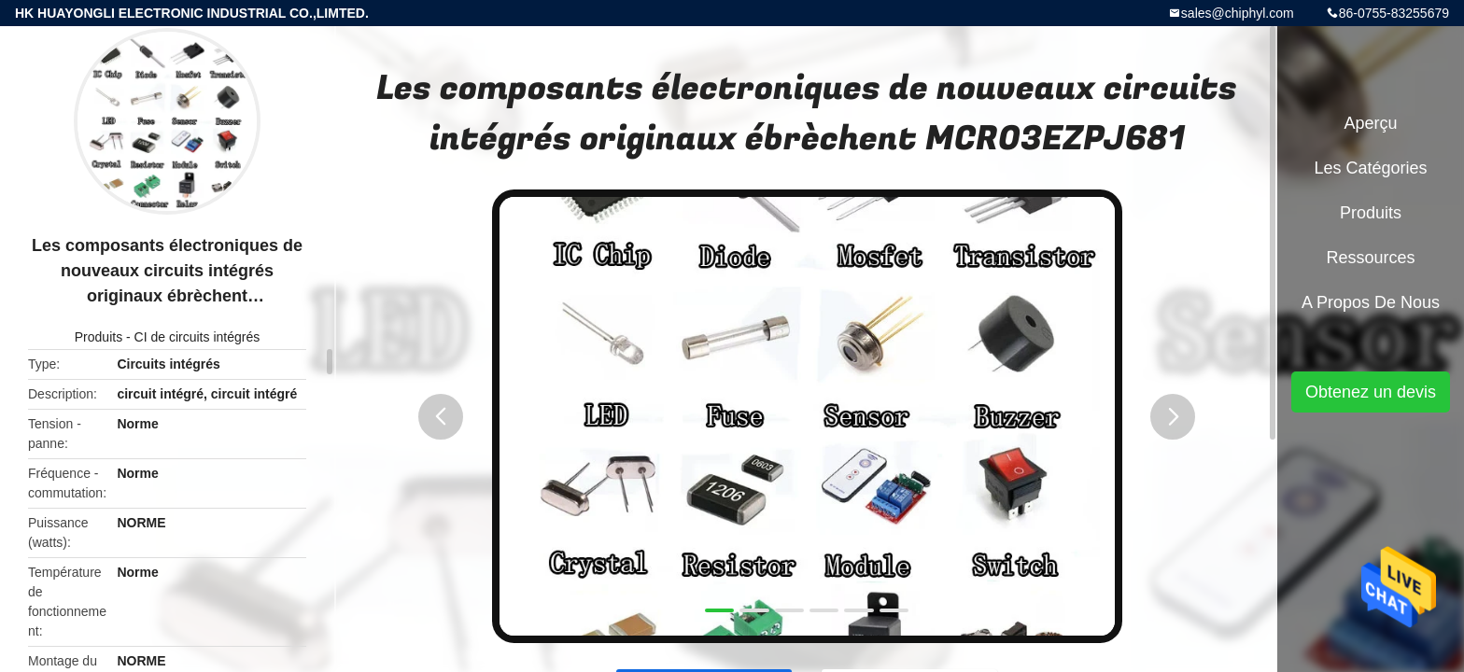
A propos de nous (1371, 302)
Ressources (1370, 257)
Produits (98, 336)
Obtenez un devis (1370, 392)
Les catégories (1370, 168)
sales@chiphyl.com (1237, 13)
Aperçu (1370, 123)
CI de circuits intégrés (197, 336)
